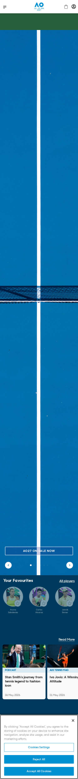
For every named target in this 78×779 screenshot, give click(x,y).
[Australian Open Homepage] (39, 6)
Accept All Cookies (39, 771)
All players (67, 581)
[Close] (73, 720)
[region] (39, 747)
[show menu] (5, 7)
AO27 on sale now (39, 551)
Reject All (39, 759)
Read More (67, 639)
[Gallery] (39, 600)
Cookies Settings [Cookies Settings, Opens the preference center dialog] (39, 747)
